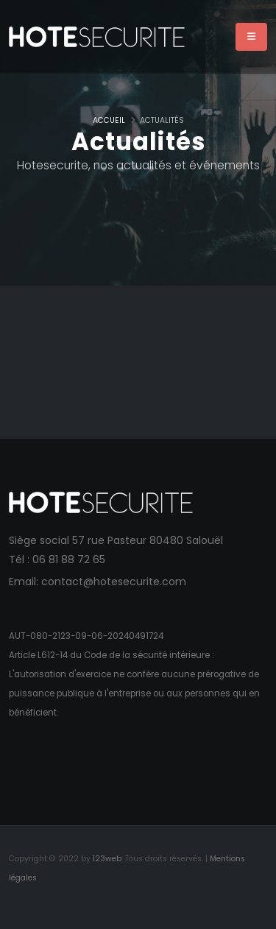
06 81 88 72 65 (68, 559)
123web (107, 858)
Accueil (109, 120)
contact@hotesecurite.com (113, 581)
